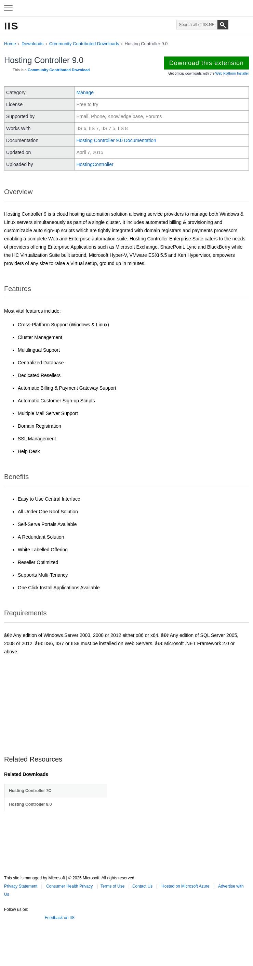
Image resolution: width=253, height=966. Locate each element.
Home (10, 43)
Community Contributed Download (59, 70)
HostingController (94, 164)
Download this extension (206, 63)
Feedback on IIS (60, 917)
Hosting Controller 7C (30, 790)
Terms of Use (113, 886)
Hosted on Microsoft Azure (185, 886)
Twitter (7, 916)
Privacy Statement (20, 886)
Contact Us (142, 886)
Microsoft (126, 8)
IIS (11, 26)
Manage (85, 92)
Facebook (16, 916)
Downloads (32, 43)
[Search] (222, 24)
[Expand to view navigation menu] (8, 8)
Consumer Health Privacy (69, 886)
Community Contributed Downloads (84, 43)
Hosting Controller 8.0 (30, 804)
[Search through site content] (196, 24)
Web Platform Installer (232, 73)
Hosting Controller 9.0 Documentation (116, 140)
